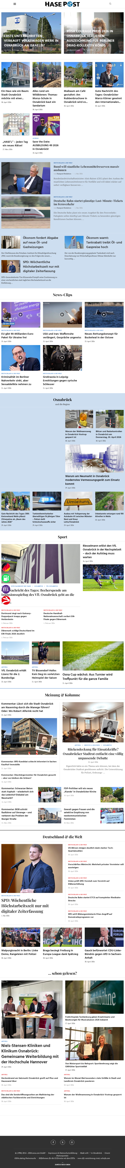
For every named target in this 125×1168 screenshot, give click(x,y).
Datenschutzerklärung (68, 1153)
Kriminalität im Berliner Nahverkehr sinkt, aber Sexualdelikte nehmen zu (16, 381)
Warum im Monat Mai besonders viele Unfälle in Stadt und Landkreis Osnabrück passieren (92, 1080)
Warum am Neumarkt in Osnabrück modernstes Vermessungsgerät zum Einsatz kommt (92, 480)
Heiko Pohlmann (13, 50)
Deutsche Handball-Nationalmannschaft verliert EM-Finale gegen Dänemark (59, 616)
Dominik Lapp (75, 50)
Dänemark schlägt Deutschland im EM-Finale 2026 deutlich (17, 632)
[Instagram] (71, 1142)
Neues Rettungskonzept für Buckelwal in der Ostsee (101, 336)
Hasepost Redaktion (64, 174)
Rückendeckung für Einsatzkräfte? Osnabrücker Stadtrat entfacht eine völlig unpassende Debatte (93, 753)
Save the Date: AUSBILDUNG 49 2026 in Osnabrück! (46, 145)
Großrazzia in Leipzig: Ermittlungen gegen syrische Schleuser (60, 381)
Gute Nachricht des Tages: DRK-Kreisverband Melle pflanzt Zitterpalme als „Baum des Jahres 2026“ (15, 518)
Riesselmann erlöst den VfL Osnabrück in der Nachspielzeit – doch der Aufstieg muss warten (102, 552)
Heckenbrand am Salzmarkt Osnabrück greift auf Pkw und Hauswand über (29, 1080)
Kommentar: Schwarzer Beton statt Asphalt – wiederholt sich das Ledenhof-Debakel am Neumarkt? (17, 793)
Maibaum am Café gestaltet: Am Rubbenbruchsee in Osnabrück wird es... (76, 96)
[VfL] (6, 589)
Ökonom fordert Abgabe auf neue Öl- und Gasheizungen (40, 242)
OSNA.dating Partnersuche (25, 1158)
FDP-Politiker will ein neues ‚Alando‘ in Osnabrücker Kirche (80, 790)
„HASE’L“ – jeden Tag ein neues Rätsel (15, 144)
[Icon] (20, 314)
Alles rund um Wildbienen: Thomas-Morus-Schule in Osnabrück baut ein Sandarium (45, 98)
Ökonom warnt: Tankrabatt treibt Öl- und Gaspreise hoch (104, 242)
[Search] (110, 4)
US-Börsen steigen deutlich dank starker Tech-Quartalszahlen (90, 849)
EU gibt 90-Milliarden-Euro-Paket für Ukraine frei (17, 336)
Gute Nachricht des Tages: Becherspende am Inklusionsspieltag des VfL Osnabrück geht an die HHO (37, 594)
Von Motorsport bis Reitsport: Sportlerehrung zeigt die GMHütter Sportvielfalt (91, 1065)
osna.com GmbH (38, 1153)
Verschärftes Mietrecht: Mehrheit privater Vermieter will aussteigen (96, 866)
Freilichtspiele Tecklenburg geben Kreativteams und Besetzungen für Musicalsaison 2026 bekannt (90, 1018)
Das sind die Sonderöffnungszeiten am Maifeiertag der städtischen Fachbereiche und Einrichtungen (27, 1096)
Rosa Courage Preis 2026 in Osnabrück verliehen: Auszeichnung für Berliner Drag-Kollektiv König (90, 38)
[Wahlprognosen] (6, 567)
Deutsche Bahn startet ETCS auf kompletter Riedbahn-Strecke (94, 899)
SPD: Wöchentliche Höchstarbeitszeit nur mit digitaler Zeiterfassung (41, 267)
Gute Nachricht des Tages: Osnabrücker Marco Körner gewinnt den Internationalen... (108, 96)
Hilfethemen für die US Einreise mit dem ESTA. (57, 1158)
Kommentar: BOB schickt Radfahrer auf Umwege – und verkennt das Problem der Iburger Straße (16, 814)
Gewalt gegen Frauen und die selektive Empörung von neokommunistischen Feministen (79, 814)
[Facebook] (53, 1142)
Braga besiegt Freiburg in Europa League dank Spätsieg (60, 952)
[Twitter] (62, 1142)
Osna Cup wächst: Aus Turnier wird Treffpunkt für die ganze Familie (87, 677)
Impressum (52, 1153)
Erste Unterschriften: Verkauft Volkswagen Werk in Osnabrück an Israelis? (31, 41)
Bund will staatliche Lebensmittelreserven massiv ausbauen (86, 168)
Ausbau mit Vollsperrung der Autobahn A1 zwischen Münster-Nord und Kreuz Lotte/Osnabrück (78, 518)
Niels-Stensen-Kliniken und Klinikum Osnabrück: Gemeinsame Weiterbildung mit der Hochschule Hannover (30, 1054)
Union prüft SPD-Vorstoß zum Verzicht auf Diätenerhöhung (88, 882)
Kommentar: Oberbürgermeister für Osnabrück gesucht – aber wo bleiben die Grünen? (28, 776)
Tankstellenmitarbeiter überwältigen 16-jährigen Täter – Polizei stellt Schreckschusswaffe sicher (46, 518)
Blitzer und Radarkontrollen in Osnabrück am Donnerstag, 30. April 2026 (109, 434)
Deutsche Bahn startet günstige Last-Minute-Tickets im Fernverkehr (88, 202)
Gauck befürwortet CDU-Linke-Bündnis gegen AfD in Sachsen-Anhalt (103, 954)
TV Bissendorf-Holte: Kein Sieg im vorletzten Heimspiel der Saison (46, 674)
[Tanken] (6, 578)
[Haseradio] (6, 600)
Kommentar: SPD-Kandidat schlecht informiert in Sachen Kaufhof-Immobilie (28, 763)
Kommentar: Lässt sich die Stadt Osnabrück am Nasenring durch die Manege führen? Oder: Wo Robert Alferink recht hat (27, 707)
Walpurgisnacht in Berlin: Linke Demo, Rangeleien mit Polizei (19, 952)
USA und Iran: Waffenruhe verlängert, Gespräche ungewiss (62, 336)
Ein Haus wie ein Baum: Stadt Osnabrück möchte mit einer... (15, 95)
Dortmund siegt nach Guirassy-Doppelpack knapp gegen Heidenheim (16, 616)
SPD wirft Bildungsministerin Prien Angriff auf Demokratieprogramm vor (90, 916)
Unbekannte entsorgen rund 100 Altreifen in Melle (109, 515)
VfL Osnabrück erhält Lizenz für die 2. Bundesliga (13, 674)
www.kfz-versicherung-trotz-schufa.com (94, 1158)
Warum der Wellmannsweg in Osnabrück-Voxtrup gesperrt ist (78, 434)
